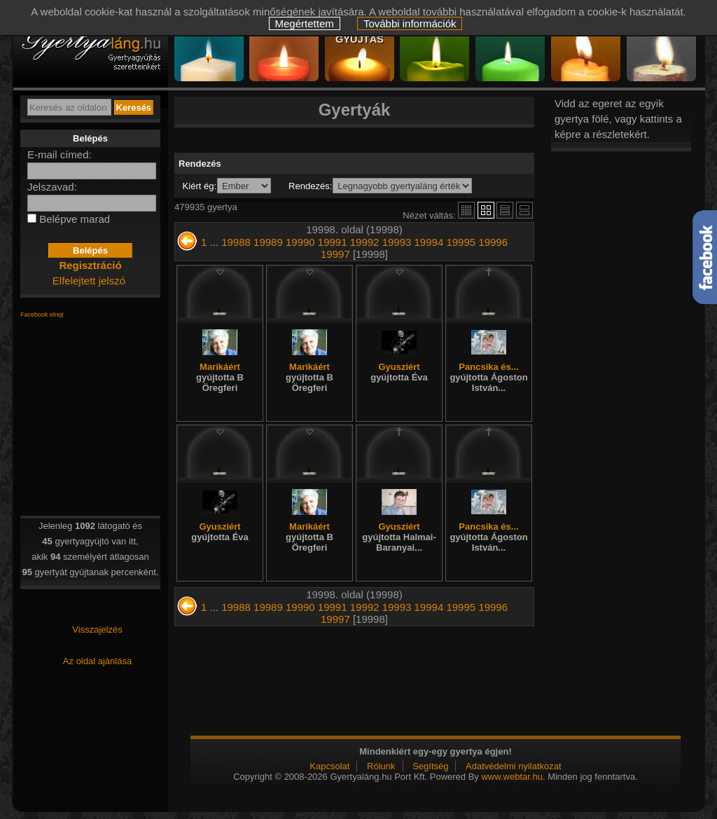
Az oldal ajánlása (97, 661)
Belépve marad (74, 219)
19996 (493, 242)
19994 (429, 242)
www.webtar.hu (511, 776)
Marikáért (220, 377)
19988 (236, 242)
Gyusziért (399, 372)
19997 (335, 254)
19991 (332, 242)
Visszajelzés (97, 629)
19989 (268, 242)
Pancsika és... (488, 377)
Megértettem (304, 23)
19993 (397, 242)
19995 (460, 242)
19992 (365, 242)
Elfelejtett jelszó (89, 281)
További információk (410, 23)
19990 (300, 242)
